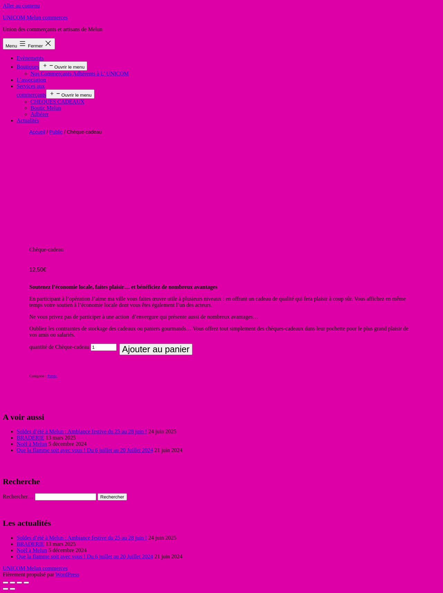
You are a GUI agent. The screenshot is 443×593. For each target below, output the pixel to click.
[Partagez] (12, 583)
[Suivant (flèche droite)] (12, 589)
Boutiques (28, 67)
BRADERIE (30, 438)
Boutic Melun (45, 108)
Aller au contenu (21, 6)
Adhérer (39, 114)
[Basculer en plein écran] (19, 583)
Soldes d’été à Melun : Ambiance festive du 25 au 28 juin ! (82, 431)
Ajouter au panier (156, 349)
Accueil (37, 132)
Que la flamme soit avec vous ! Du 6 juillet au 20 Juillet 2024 (85, 450)
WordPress (67, 574)
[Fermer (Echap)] (5, 583)
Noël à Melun (32, 444)
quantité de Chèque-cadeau (59, 347)
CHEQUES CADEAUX (57, 102)
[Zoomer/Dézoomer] (26, 583)
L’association (31, 80)
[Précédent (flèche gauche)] (5, 589)
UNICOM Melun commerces (35, 17)
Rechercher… (18, 496)
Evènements (30, 58)
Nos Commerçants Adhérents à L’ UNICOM (79, 74)
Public (56, 132)
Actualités (28, 120)
